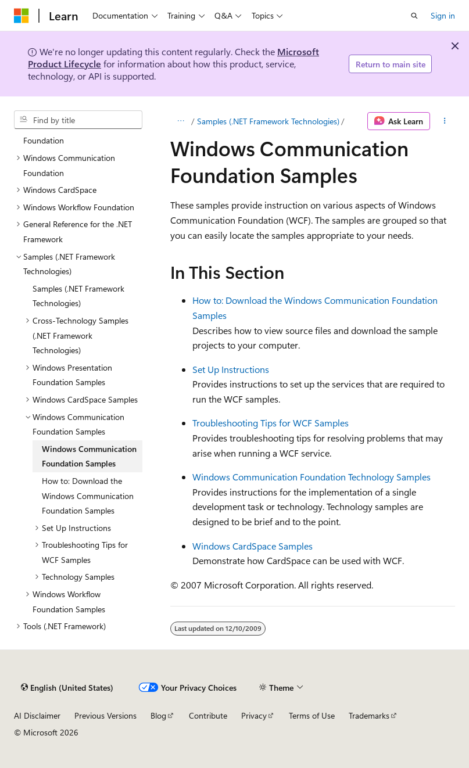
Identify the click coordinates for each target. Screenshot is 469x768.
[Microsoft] (21, 15)
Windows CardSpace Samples (252, 546)
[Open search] (414, 15)
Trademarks (369, 715)
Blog (158, 715)
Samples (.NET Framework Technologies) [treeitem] (78, 296)
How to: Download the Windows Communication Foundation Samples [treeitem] (88, 495)
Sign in (443, 15)
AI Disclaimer (37, 715)
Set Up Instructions (230, 369)
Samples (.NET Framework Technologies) (268, 121)
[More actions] (445, 121)
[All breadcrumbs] (180, 121)
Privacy (254, 715)
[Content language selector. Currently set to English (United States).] (67, 687)
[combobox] (78, 119)
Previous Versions (105, 715)
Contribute (208, 715)
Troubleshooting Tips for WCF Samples (270, 423)
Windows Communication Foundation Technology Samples (311, 477)
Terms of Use (312, 715)
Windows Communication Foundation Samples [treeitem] (89, 456)
